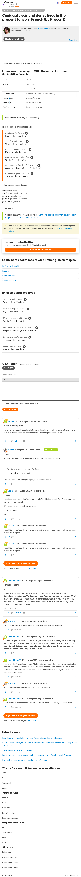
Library (14, 10)
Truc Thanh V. (14, 581)
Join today (31, 568)
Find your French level (40, 250)
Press (4, 838)
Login (4, 802)
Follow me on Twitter (10, 867)
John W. (11, 526)
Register (5, 797)
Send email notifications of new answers (21, 404)
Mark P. (11, 421)
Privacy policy (8, 875)
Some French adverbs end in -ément (17, 750)
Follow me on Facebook (11, 862)
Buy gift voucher (8, 813)
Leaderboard (7, 778)
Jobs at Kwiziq (7, 832)
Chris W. (12, 621)
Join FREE (67, 3)
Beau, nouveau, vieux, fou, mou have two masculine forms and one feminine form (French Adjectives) (39, 744)
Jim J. (10, 491)
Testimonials (7, 783)
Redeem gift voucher (10, 818)
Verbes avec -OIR (9, 281)
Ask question (10, 409)
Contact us (6, 843)
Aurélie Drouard (44, 28)
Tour (4, 773)
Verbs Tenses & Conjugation (29, 10)
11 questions (73, 40)
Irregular (5, 271)
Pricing (4, 788)
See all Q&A (8, 368)
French (6, 10)
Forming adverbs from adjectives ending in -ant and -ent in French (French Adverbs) (36, 755)
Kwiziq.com (6, 852)
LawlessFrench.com (9, 857)
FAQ (3, 827)
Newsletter (6, 808)
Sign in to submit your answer (21, 563)
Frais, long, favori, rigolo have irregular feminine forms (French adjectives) (32, 738)
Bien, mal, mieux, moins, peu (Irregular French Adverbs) (25, 760)
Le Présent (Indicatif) (11, 266)
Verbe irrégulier (8, 276)
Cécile (11, 449)
